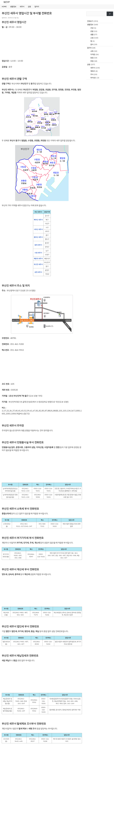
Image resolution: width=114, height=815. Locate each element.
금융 (29, 6)
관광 (91, 31)
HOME (4, 6)
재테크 (92, 71)
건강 (91, 28)
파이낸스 (93, 77)
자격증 (92, 54)
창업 (91, 57)
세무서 (22, 6)
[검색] (110, 14)
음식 (91, 44)
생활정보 (13, 6)
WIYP (7, 2)
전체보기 (90, 21)
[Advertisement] (42, 44)
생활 (91, 34)
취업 (91, 61)
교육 (91, 51)
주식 (91, 74)
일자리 (36, 6)
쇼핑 (91, 38)
